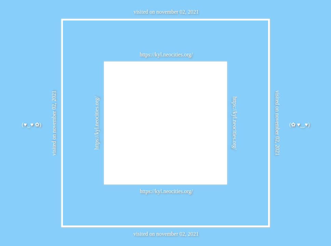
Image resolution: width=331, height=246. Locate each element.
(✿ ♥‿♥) (299, 124)
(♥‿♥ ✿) (31, 124)
